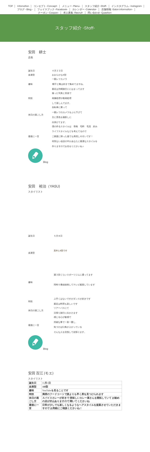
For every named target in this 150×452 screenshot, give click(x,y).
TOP (10, 6)
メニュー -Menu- (71, 6)
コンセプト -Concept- (46, 6)
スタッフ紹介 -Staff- (96, 6)
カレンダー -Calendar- (84, 9)
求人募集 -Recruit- (73, 13)
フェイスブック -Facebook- (52, 9)
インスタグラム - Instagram (126, 6)
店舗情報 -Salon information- (117, 9)
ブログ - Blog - (25, 9)
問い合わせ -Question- (100, 13)
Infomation (23, 6)
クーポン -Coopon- (48, 13)
